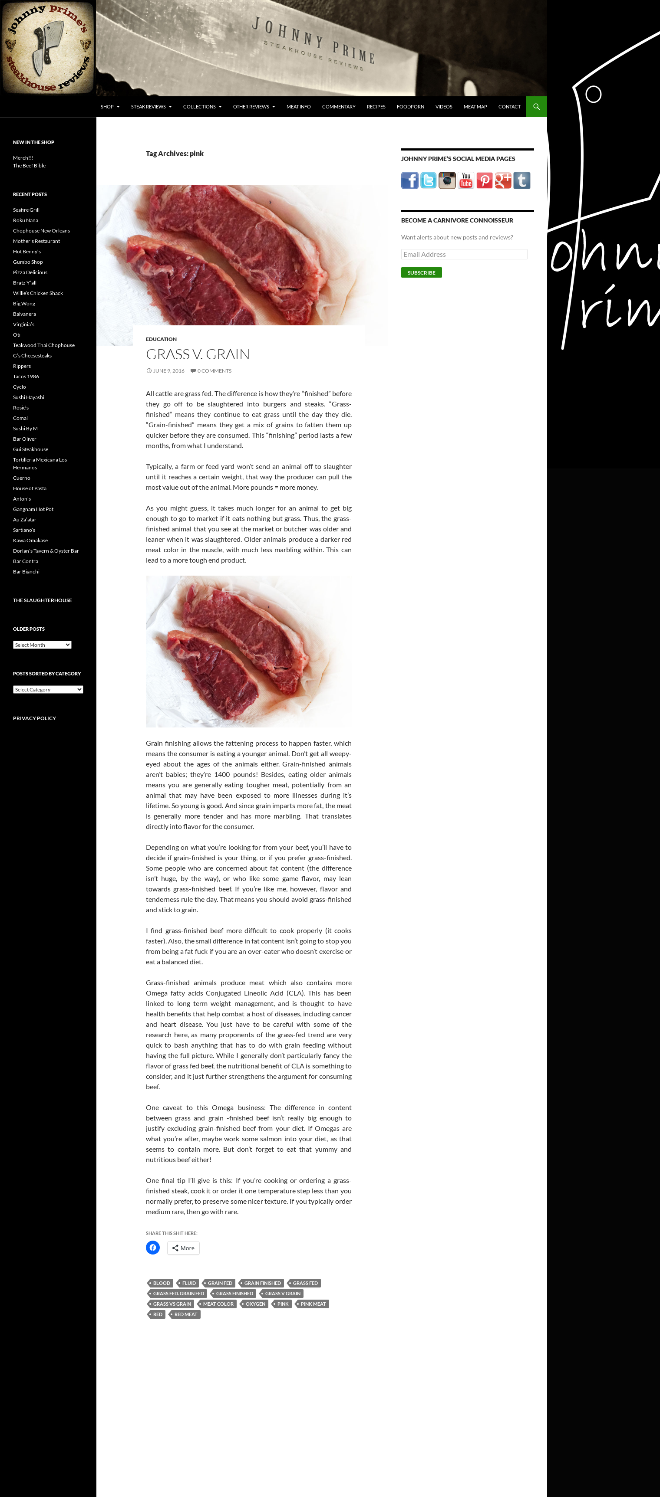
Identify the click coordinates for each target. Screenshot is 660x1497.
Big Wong (24, 303)
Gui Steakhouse (30, 449)
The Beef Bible (29, 165)
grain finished (262, 1283)
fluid (189, 1283)
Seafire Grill (26, 209)
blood (161, 1283)
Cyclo (19, 386)
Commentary (339, 106)
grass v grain (282, 1293)
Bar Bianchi (26, 571)
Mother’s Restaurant (36, 241)
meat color (218, 1304)
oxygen (255, 1304)
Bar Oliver (24, 439)
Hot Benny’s (27, 251)
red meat (186, 1314)
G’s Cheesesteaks (32, 355)
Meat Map (475, 106)
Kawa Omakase (30, 540)
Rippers (22, 366)
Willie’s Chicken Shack (38, 293)
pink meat (313, 1304)
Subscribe (422, 272)
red (157, 1314)
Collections (199, 106)
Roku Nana (25, 220)
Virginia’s (23, 324)
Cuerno (21, 478)
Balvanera (24, 314)
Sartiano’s (24, 530)
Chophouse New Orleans (41, 230)
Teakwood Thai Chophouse (44, 345)
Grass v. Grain (198, 354)
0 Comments (214, 370)
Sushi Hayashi (28, 397)
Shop (107, 106)
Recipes (376, 106)
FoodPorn (410, 106)
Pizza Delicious (30, 272)
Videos (444, 106)
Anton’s (22, 498)
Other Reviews (251, 106)
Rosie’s (21, 407)
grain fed (220, 1283)
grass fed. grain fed (178, 1293)
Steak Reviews (148, 106)
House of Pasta (29, 488)
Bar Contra (25, 561)
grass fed (305, 1283)
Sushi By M (25, 428)
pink (283, 1304)
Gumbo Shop (28, 262)
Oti (16, 334)
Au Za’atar (24, 519)
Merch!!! (23, 157)
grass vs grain (172, 1304)
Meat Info (299, 106)
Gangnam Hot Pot (33, 509)
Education (161, 339)
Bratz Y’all (24, 282)
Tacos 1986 (26, 376)
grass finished (234, 1293)
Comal (20, 418)
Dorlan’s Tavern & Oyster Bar (46, 550)
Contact (509, 106)
